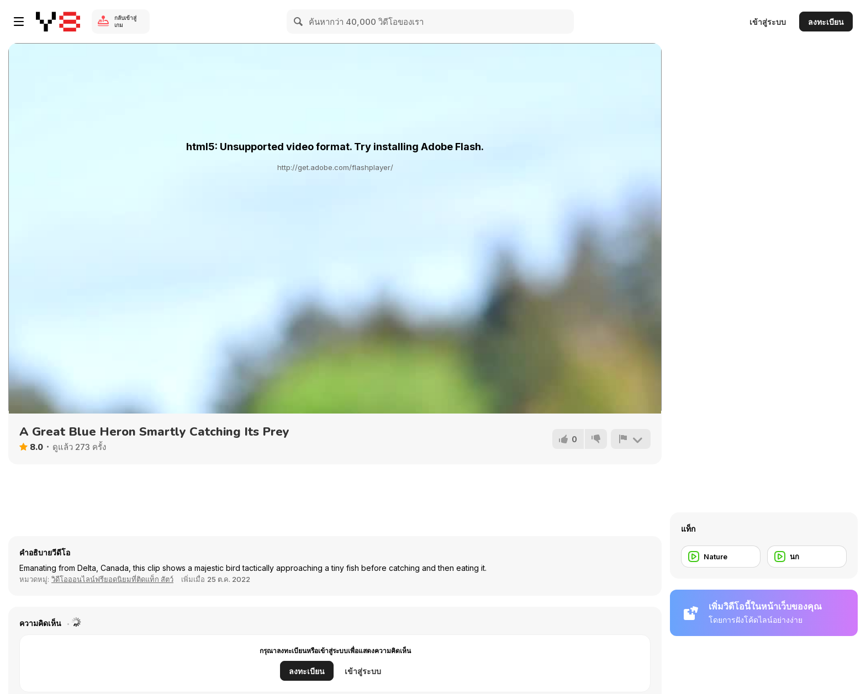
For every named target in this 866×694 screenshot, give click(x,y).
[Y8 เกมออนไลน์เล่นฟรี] (58, 21)
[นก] (807, 556)
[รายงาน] (631, 439)
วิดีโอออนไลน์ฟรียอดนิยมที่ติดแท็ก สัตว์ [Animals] (112, 579)
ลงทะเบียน (826, 22)
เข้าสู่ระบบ (767, 22)
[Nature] (721, 556)
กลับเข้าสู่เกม (125, 21)
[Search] (299, 21)
